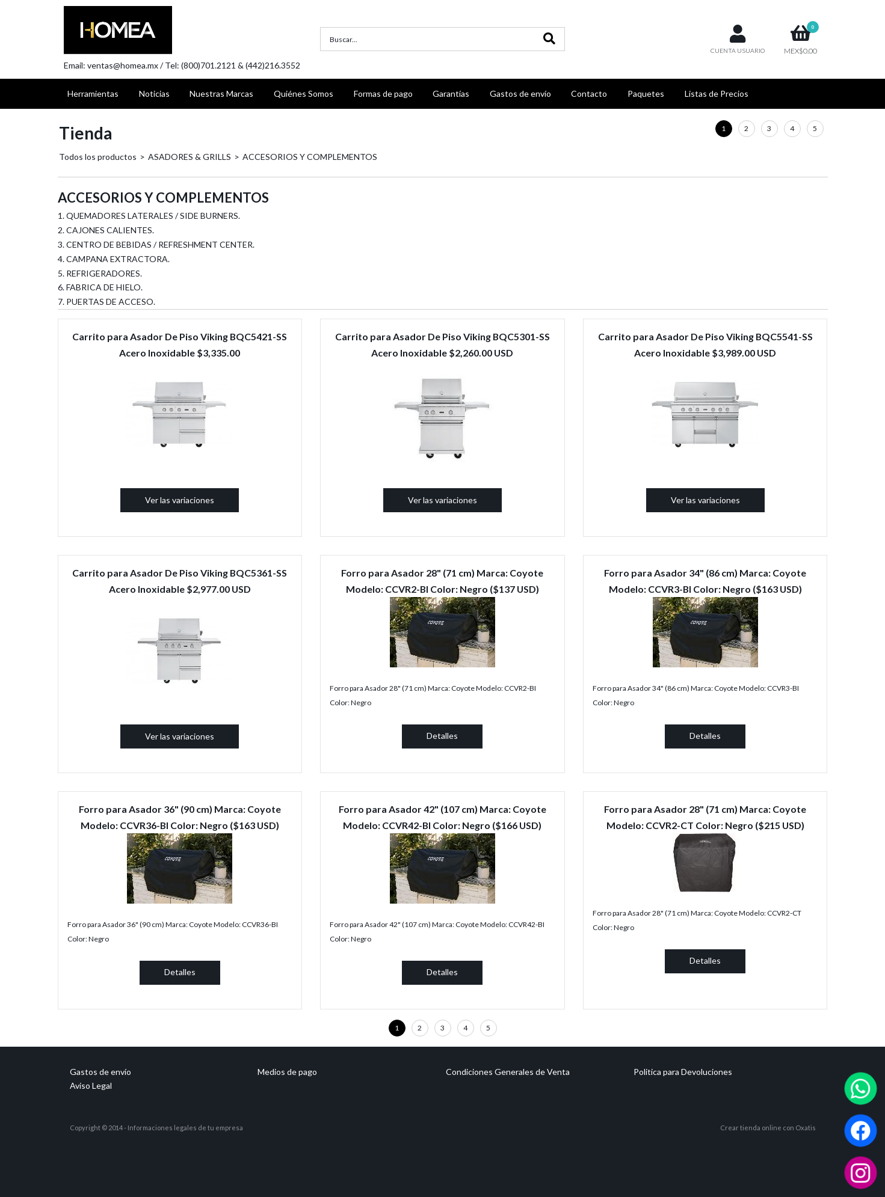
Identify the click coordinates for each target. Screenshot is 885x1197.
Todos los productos (98, 157)
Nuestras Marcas (221, 93)
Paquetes (646, 93)
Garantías (451, 93)
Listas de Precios (716, 93)
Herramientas (93, 93)
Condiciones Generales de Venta (508, 1072)
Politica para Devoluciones (683, 1072)
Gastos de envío (520, 93)
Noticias (154, 93)
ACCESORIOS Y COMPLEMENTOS (309, 157)
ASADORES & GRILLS (189, 157)
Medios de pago (287, 1072)
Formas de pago (383, 93)
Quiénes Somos (303, 93)
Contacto (589, 93)
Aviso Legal (91, 1085)
